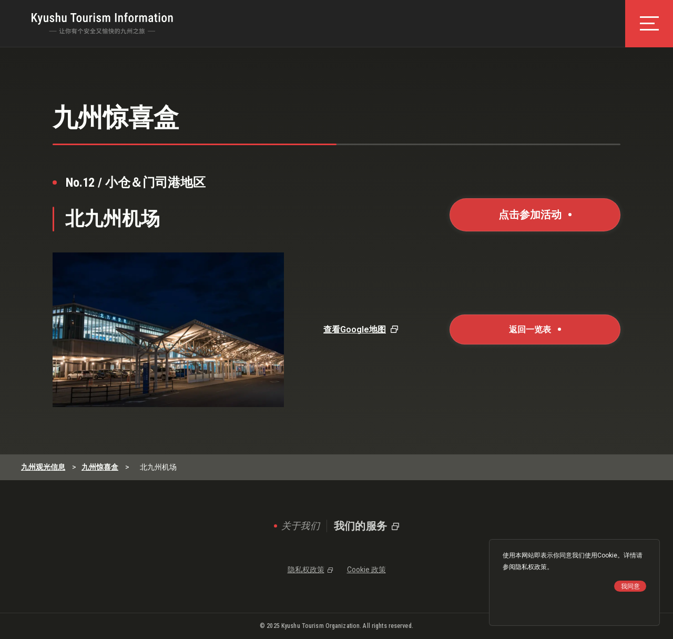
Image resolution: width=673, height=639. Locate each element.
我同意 (630, 586)
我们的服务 (360, 526)
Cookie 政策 (366, 569)
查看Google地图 (354, 329)
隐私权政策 (531, 567)
